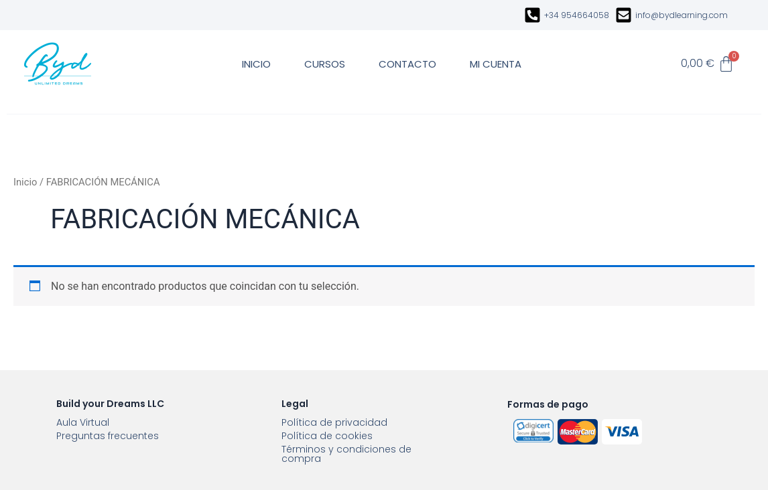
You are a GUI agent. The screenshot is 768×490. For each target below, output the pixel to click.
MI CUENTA (495, 64)
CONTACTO (407, 64)
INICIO (256, 64)
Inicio (25, 182)
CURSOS (324, 64)
